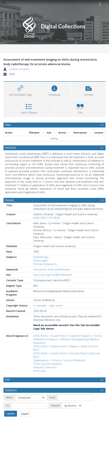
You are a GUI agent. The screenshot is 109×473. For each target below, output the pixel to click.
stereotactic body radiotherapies (52, 269)
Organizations (41, 360)
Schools (56, 360)
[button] (88, 90)
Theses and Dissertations (47, 363)
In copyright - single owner (48, 305)
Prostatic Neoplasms (45, 264)
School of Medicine (74, 360)
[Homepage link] (54, 26)
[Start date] (75, 406)
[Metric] (30, 406)
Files (8, 125)
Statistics (11, 399)
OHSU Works (40, 335)
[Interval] (72, 414)
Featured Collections (45, 367)
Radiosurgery (40, 260)
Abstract (10, 148)
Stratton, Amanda (19, 69)
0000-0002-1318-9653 (46, 217)
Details (9, 200)
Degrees (73, 346)
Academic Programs (80, 335)
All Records (39, 370)
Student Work (58, 335)
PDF (7, 380)
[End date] (29, 414)
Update (10, 422)
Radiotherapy (40, 257)
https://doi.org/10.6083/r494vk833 (52, 275)
